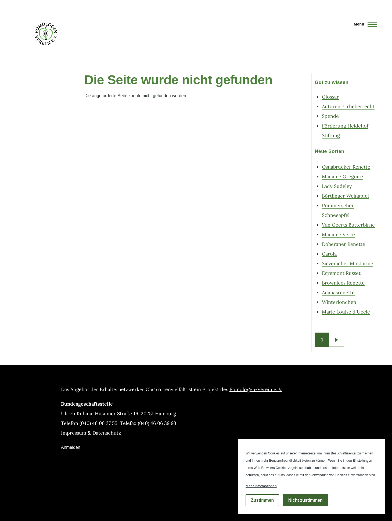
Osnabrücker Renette (346, 167)
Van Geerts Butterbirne (348, 225)
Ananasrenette (338, 292)
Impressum (73, 433)
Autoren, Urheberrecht (348, 106)
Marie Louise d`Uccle (346, 312)
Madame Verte (338, 234)
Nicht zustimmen (305, 500)
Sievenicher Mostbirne (347, 263)
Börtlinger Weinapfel (345, 196)
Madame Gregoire (342, 176)
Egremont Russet (341, 273)
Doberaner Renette (343, 244)
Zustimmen (262, 500)
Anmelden (70, 447)
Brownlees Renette (343, 283)
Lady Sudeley (337, 186)
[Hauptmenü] (364, 24)
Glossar (330, 97)
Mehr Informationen (261, 486)
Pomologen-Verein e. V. (255, 389)
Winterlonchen (339, 302)
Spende (330, 116)
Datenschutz (106, 433)
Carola (329, 254)
